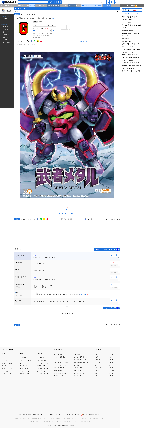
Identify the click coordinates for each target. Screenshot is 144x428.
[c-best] (98, 249)
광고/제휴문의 (61, 415)
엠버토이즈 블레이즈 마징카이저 (131, 55)
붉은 (111, 357)
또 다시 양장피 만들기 (128, 30)
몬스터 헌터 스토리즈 (8, 363)
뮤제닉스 (76, 365)
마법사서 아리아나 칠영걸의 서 (62, 365)
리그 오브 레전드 (7, 371)
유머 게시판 (40, 357)
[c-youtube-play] (115, 249)
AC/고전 (32, 6)
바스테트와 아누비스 (127, 52)
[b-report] (87, 219)
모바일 (27, 6)
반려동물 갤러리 (24, 371)
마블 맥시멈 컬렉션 (59, 357)
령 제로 (4, 366)
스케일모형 (5, 34)
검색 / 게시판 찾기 (55, 2)
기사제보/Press (51, 415)
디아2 (97, 376)
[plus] (65, 219)
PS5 (2, 6)
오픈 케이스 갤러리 (24, 374)
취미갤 (50, 6)
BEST (78, 6)
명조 (97, 370)
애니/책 (99, 6)
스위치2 (7, 6)
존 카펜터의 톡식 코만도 (81, 357)
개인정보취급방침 (24, 415)
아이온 (98, 373)
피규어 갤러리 (23, 363)
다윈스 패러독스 (58, 354)
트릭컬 (98, 359)
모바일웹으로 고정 (96, 415)
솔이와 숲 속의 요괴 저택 (81, 362)
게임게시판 (64, 6)
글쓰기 (17, 14)
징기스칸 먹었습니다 (127, 38)
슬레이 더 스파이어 (79, 373)
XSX (12, 6)
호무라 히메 (77, 376)
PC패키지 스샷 (6, 374)
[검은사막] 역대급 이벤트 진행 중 (131, 71)
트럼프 (112, 370)
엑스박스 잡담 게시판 (43, 366)
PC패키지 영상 (23, 366)
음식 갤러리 (22, 357)
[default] (61, 219)
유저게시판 (56, 6)
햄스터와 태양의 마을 (80, 359)
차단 (92, 219)
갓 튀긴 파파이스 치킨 (128, 19)
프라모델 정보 (20, 8)
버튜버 (129, 10)
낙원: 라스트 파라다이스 (61, 362)
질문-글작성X (6, 42)
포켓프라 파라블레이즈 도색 (129, 47)
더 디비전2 (5, 357)
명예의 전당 (5, 37)
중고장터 (103, 2)
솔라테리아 (77, 354)
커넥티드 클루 (78, 368)
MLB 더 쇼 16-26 (7, 368)
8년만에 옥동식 (126, 36)
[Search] (33, 2)
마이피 (98, 2)
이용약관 (43, 415)
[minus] (68, 219)
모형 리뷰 (5, 29)
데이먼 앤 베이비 (59, 368)
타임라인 (53, 25)
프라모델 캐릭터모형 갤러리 (27, 360)
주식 (111, 373)
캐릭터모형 (5, 32)
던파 (111, 376)
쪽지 (44, 25)
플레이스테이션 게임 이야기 (45, 363)
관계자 (35, 21)
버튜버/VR (21, 6)
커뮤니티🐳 (71, 6)
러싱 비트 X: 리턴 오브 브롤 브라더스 (62, 373)
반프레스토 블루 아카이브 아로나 (131, 44)
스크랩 (17, 41)
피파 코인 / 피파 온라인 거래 (45, 374)
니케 (111, 368)
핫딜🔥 (45, 6)
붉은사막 (98, 365)
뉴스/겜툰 (38, 6)
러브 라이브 (5, 360)
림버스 (112, 362)
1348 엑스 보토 (58, 376)
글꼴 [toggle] (71, 219)
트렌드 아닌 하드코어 (127, 60)
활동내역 (35, 25)
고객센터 (77, 415)
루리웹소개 (70, 415)
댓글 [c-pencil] (105, 249)
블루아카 (98, 368)
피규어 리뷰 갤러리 (24, 368)
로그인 (117, 2)
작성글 (39, 25)
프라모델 (93, 6)
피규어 (87, 6)
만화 (83, 6)
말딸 (97, 357)
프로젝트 (4, 39)
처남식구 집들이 (126, 22)
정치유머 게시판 (41, 360)
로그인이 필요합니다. (67, 314)
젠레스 (112, 354)
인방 (111, 359)
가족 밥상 (124, 28)
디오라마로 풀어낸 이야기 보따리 (131, 63)
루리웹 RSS (86, 415)
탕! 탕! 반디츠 (58, 370)
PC (15, 6)
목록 (23, 14)
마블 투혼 (57, 359)
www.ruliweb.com (58, 425)
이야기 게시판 (6, 27)
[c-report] (119, 258)
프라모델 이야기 (41, 371)
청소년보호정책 (34, 415)
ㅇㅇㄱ (112, 365)
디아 (97, 354)
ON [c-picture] (110, 249)
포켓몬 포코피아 (78, 370)
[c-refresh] (119, 249)
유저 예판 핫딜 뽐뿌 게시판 (44, 368)
